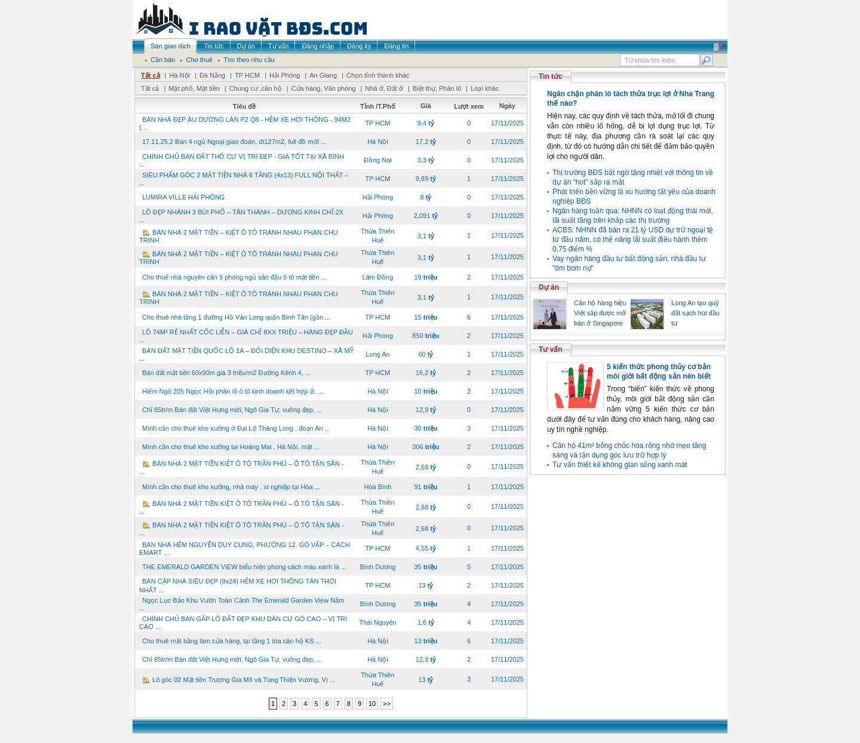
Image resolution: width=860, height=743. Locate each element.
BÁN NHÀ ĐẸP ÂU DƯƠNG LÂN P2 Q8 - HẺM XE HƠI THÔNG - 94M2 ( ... (245, 123)
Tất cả (150, 75)
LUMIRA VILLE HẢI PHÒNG (183, 197)
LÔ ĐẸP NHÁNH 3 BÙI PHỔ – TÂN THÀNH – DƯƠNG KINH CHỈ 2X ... (241, 215)
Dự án (549, 287)
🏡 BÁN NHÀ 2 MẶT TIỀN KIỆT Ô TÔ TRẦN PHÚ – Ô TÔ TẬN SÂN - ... (241, 467)
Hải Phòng (284, 75)
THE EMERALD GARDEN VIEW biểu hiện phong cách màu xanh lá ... (244, 566)
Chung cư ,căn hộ (255, 88)
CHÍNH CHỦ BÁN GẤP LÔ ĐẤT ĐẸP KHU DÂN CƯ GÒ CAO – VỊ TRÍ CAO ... (243, 622)
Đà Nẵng (212, 75)
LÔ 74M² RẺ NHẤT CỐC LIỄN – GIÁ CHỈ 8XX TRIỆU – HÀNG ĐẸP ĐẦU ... (246, 335)
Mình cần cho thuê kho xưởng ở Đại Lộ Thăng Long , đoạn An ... (236, 428)
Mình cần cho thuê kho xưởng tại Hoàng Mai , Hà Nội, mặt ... (231, 446)
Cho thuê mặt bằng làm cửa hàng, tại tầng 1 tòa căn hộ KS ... (231, 640)
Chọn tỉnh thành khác (377, 75)
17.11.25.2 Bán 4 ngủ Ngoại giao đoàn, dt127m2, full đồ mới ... (234, 141)
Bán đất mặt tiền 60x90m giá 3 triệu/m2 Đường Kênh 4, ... (226, 372)
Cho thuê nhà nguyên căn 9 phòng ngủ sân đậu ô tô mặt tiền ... (234, 277)
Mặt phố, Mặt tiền (194, 88)
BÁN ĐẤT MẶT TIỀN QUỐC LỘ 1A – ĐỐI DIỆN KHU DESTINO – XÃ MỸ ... (246, 354)
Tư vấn (551, 349)
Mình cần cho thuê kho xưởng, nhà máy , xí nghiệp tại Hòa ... (231, 486)
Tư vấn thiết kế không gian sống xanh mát (619, 464)
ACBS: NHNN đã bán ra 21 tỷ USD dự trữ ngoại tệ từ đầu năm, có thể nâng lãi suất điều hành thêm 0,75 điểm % (632, 239)
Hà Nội (179, 75)
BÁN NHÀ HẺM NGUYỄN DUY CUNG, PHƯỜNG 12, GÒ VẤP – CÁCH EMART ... (244, 548)
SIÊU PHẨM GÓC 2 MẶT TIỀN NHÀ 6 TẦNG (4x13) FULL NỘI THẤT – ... (243, 178)
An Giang (323, 75)
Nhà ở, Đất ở (384, 88)
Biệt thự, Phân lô (437, 88)
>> (387, 703)
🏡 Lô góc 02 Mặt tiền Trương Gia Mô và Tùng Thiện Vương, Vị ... (238, 679)
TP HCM (247, 75)
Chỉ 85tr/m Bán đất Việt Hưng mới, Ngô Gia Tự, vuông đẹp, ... (232, 409)
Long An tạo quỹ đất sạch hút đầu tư (695, 313)
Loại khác (485, 88)
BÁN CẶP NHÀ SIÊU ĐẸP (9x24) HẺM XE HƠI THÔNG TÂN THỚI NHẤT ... (237, 586)
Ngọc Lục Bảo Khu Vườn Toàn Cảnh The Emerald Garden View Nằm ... (241, 604)
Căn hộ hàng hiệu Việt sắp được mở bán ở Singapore (600, 313)
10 (372, 703)
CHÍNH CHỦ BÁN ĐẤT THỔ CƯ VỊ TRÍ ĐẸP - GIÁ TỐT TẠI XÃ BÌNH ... (241, 160)
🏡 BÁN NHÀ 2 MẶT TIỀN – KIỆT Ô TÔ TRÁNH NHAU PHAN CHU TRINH (238, 236)
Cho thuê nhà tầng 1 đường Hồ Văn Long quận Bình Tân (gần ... (236, 317)
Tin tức (551, 76)
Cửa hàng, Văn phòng (323, 88)
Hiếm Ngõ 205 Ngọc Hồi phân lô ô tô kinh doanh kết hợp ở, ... (232, 391)
